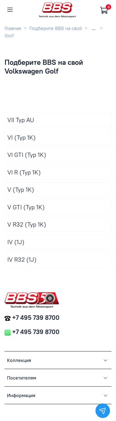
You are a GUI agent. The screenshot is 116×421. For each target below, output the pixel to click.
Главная (13, 28)
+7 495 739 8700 (36, 317)
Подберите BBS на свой (55, 28)
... (93, 28)
